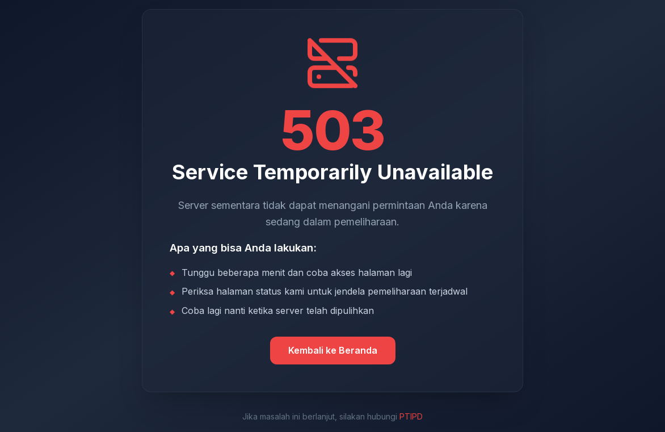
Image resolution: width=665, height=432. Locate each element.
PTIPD (411, 416)
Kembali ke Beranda (332, 350)
